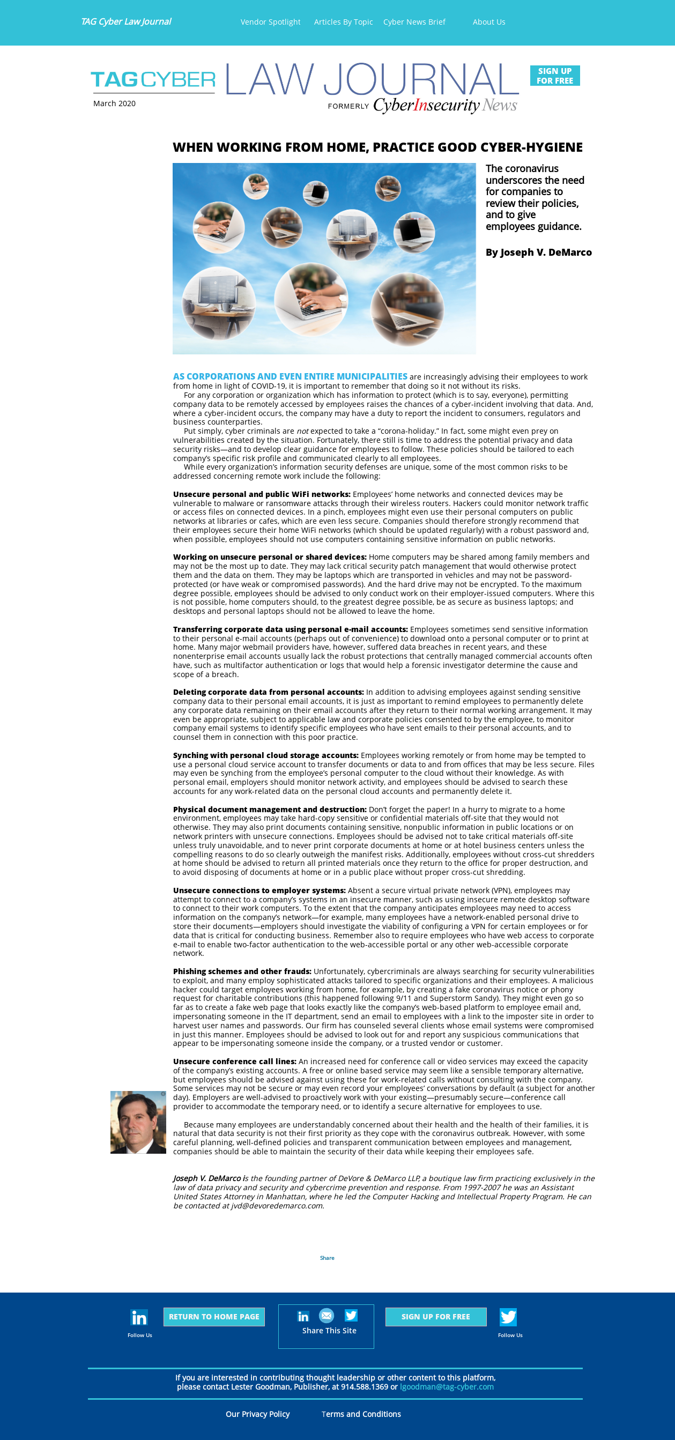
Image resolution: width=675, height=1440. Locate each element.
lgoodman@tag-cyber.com (447, 1387)
